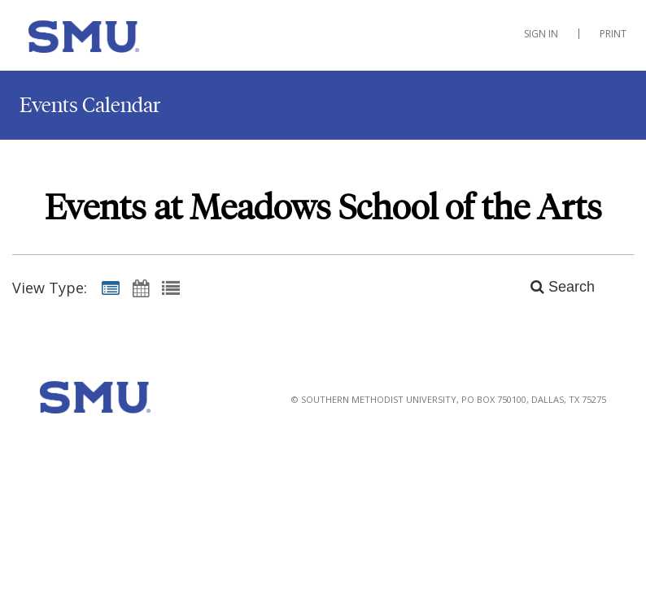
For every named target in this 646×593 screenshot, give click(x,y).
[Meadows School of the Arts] (97, 39)
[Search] (553, 287)
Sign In (541, 33)
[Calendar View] (141, 287)
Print (613, 33)
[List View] (171, 287)
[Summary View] (111, 287)
